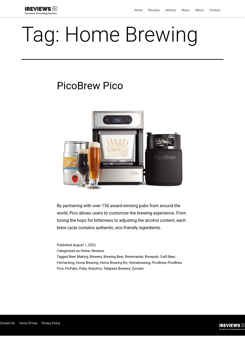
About (199, 10)
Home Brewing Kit (113, 263)
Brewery (96, 257)
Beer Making (78, 257)
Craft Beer (167, 257)
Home (138, 10)
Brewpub (151, 257)
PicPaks (71, 268)
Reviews (154, 10)
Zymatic (138, 268)
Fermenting (65, 263)
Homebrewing (139, 263)
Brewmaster (134, 257)
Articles (170, 10)
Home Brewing (87, 263)
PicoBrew (159, 263)
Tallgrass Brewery (116, 268)
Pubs (83, 268)
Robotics (95, 268)
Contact (214, 10)
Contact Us (7, 323)
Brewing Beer (113, 257)
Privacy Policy (51, 323)
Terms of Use (28, 323)
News (185, 10)
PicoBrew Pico (90, 86)
